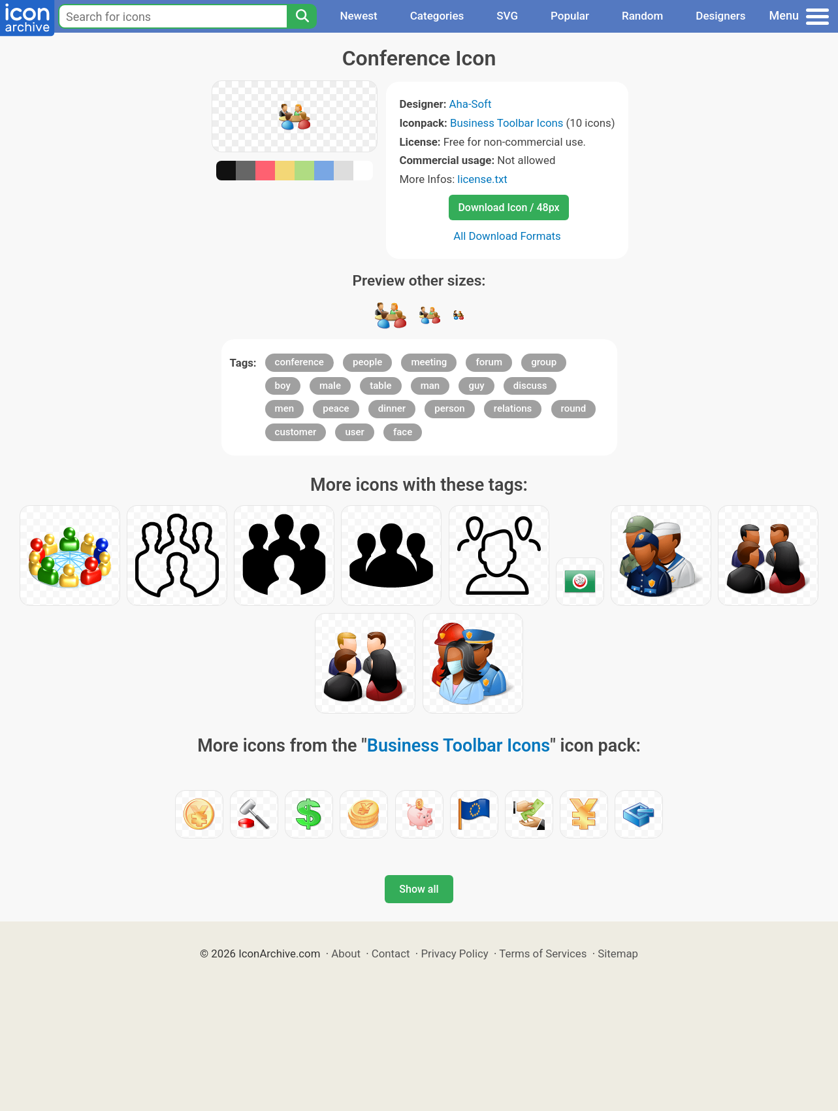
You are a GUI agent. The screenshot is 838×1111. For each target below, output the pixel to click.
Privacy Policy (454, 953)
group (543, 362)
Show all (418, 889)
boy (283, 385)
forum (488, 362)
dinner (392, 408)
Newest (358, 15)
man (430, 385)
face (402, 432)
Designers (720, 15)
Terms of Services (543, 953)
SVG (507, 15)
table (380, 385)
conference (299, 362)
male (330, 385)
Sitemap (618, 953)
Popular (570, 15)
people (367, 362)
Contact (391, 953)
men (284, 408)
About (346, 953)
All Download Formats (507, 235)
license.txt (482, 179)
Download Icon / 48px (508, 207)
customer (296, 432)
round (574, 408)
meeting (429, 362)
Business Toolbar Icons (506, 122)
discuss (530, 385)
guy (476, 385)
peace (336, 408)
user (354, 432)
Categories (437, 15)
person (449, 408)
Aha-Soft (470, 103)
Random (642, 15)
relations (513, 408)
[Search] (302, 16)
